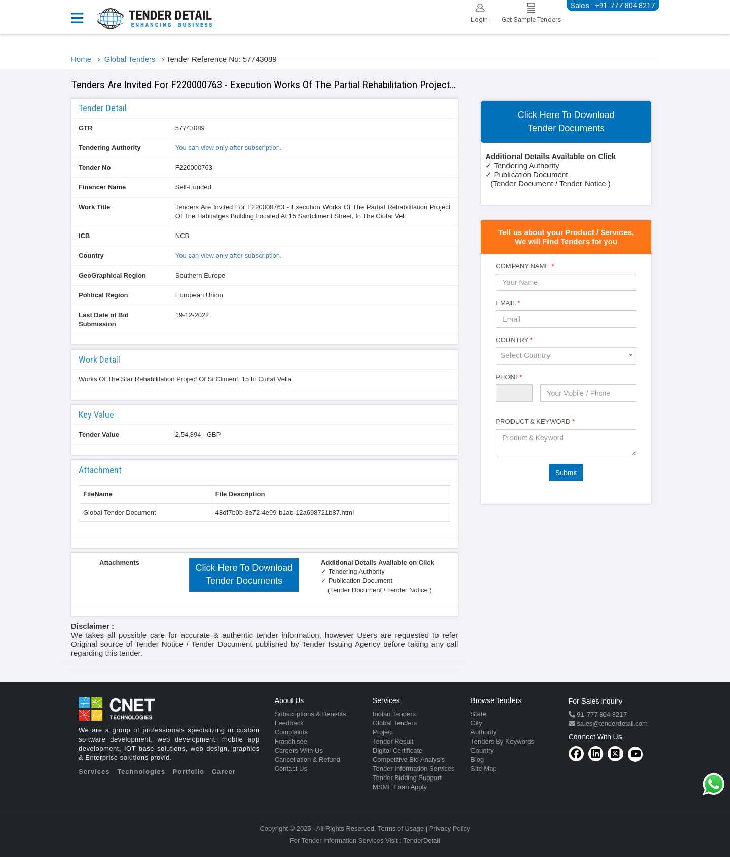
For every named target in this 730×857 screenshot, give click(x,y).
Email (508, 303)
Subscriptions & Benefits (310, 714)
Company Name (525, 266)
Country (91, 255)
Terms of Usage (401, 828)
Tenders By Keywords (502, 741)
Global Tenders (395, 723)
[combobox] (566, 356)
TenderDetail (421, 840)
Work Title (94, 207)
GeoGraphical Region (112, 275)
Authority (483, 732)
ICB (84, 236)
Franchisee (291, 741)
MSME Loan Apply (400, 787)
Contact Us (291, 768)
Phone (509, 377)
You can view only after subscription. (228, 147)
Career (224, 771)
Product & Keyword (535, 421)
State (478, 714)
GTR (85, 128)
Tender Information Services (414, 768)
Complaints (291, 732)
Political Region (103, 295)
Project (383, 732)
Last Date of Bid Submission (104, 319)
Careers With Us (299, 750)
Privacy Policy (449, 828)
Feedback (289, 723)
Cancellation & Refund (307, 759)
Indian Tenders (394, 714)
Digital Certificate (397, 750)
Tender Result (393, 741)
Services (94, 771)
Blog (477, 759)
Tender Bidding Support (407, 778)
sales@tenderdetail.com (611, 723)
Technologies (141, 771)
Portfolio (188, 771)
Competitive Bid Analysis (409, 759)
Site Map (483, 768)
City (476, 723)
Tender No (95, 167)
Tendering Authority (110, 147)
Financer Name (102, 187)
